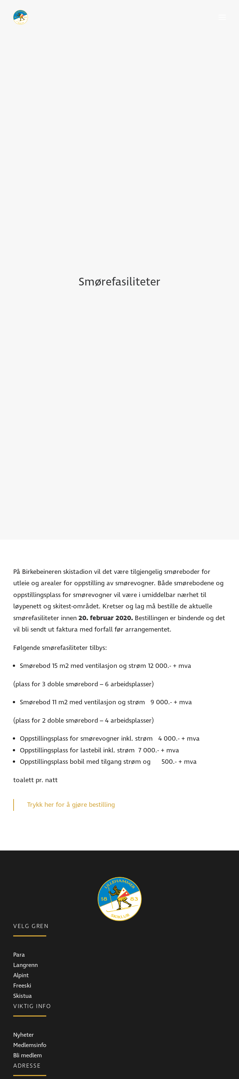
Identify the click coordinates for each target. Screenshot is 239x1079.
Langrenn (25, 803)
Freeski (22, 824)
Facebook (25, 1003)
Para (19, 793)
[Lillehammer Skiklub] (20, 17)
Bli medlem (27, 894)
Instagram (26, 1013)
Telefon (22, 1062)
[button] (222, 17)
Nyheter (23, 873)
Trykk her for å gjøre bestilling (71, 643)
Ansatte (23, 1072)
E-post (21, 1052)
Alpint (21, 814)
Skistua (22, 834)
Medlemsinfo (29, 884)
